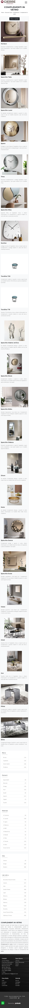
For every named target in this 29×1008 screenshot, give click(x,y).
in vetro (14, 844)
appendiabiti (14, 780)
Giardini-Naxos (14, 889)
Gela (14, 886)
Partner (17, 984)
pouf (14, 789)
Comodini (4, 982)
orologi (14, 786)
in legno (14, 822)
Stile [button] (3, 856)
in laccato (14, 818)
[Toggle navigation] (26, 2)
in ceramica (14, 815)
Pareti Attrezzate (19, 962)
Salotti (17, 964)
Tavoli (16, 965)
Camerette (4, 985)
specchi (14, 796)
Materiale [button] (5, 811)
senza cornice (14, 848)
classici (14, 860)
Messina (14, 896)
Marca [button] (4, 753)
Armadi (3, 984)
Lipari (14, 892)
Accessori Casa (8, 12)
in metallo (14, 835)
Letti (3, 980)
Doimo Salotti (14, 764)
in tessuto (14, 841)
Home (2, 12)
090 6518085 (7, 969)
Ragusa (14, 905)
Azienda (17, 978)
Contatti (17, 985)
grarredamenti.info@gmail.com (10, 973)
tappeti (14, 799)
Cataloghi (17, 982)
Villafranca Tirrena (14, 915)
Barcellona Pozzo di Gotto (14, 879)
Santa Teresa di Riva (14, 912)
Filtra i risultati (14, 19)
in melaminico (14, 831)
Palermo (14, 902)
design (14, 864)
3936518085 (7, 970)
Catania (14, 883)
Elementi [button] (4, 775)
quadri (14, 793)
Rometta (14, 909)
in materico (14, 825)
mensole (14, 783)
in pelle (14, 838)
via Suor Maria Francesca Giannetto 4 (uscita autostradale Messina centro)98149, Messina (7, 964)
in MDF (14, 828)
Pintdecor (14, 767)
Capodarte (14, 760)
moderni (14, 867)
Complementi (16, 12)
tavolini (14, 802)
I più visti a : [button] (5, 875)
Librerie (17, 960)
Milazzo (14, 899)
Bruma (14, 757)
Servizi (17, 980)
